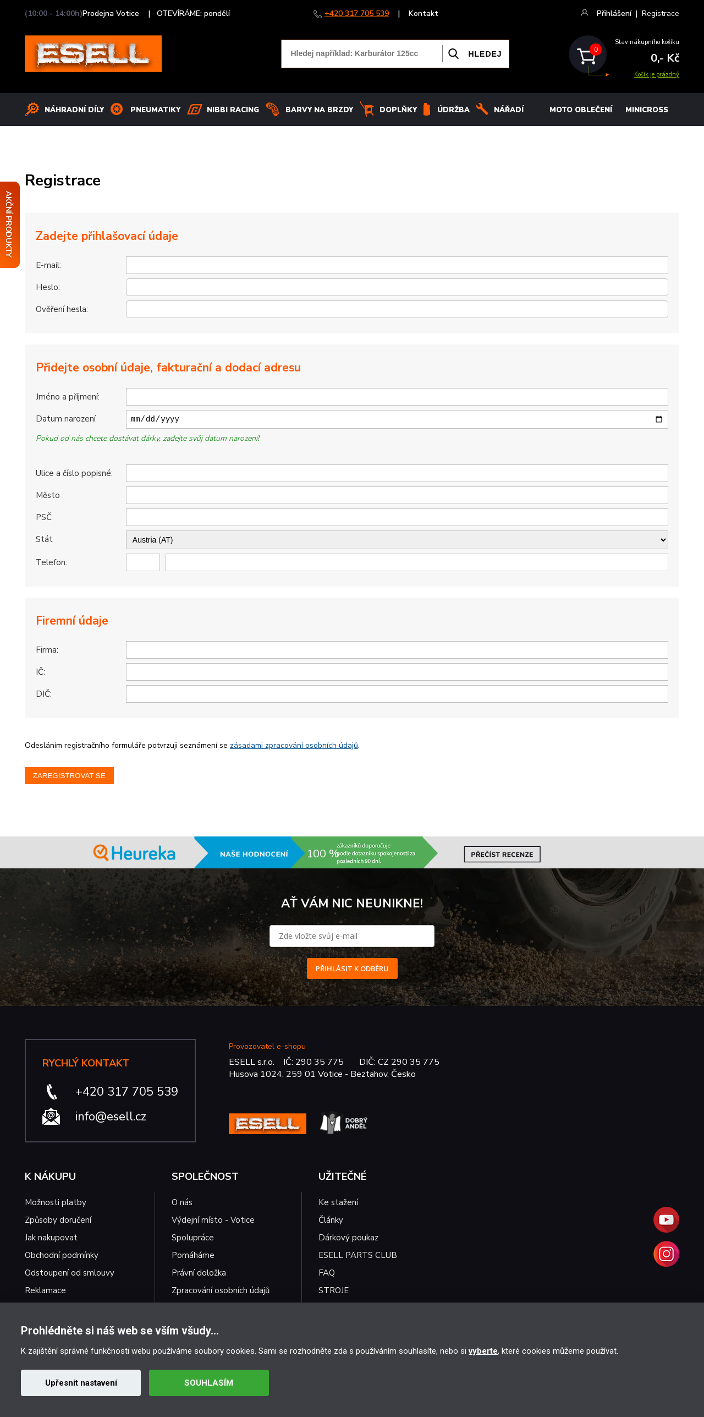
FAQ (326, 1274)
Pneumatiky (155, 110)
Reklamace (45, 1292)
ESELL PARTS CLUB (357, 1256)
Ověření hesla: (62, 309)
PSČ (44, 518)
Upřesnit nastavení (81, 1383)
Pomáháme (193, 1256)
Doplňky (398, 110)
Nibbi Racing (233, 110)
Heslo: (48, 287)
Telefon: (51, 564)
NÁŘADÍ (509, 110)
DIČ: (44, 695)
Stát (44, 540)
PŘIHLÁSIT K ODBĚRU (352, 970)
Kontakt (423, 13)
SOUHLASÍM (208, 1383)
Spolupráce (193, 1239)
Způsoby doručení (58, 1221)
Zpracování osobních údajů (221, 1292)
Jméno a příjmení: (68, 396)
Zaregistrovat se (69, 777)
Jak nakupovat (51, 1239)
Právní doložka (199, 1274)
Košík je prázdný (656, 74)
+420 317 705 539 (356, 13)
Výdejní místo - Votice (213, 1221)
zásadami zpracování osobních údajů (294, 747)
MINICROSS (646, 110)
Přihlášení (614, 13)
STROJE (333, 1292)
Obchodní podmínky (61, 1256)
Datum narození (66, 418)
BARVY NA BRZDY (319, 110)
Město (48, 496)
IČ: (40, 673)
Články (330, 1221)
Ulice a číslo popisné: (74, 474)
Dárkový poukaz (348, 1239)
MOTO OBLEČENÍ (580, 110)
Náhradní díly (74, 110)
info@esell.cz (110, 1118)
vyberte (483, 1351)
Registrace (660, 13)
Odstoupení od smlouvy (69, 1274)
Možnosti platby (55, 1204)
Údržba (453, 110)
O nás (182, 1204)
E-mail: (48, 265)
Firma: (47, 651)
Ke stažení (338, 1204)
